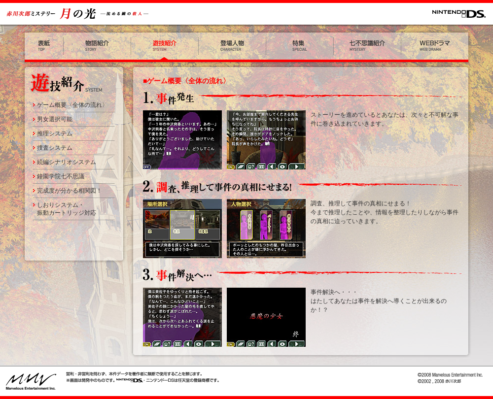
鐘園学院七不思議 (60, 176)
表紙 (43, 47)
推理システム (54, 133)
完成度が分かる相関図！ (69, 190)
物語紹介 (97, 47)
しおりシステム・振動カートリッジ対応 (66, 208)
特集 (300, 47)
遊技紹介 (165, 47)
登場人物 (232, 47)
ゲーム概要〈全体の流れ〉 (72, 104)
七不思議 (367, 47)
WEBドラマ (436, 47)
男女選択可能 (54, 119)
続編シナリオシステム (66, 162)
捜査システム (54, 147)
